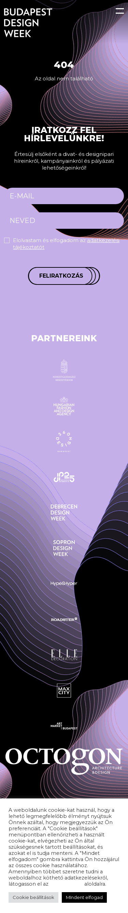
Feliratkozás (61, 276)
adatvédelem (66, 884)
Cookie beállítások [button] (33, 897)
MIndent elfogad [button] (84, 897)
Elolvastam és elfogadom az (66, 243)
